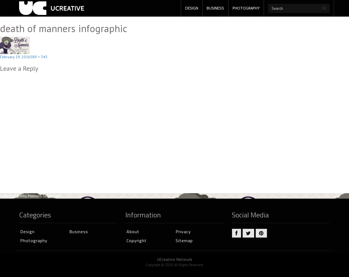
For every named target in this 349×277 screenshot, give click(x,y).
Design (27, 231)
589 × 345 (38, 56)
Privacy (183, 231)
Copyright (137, 240)
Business (78, 231)
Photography (33, 240)
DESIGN (191, 8)
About (133, 231)
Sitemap (184, 240)
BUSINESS (215, 8)
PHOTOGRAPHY (246, 8)
